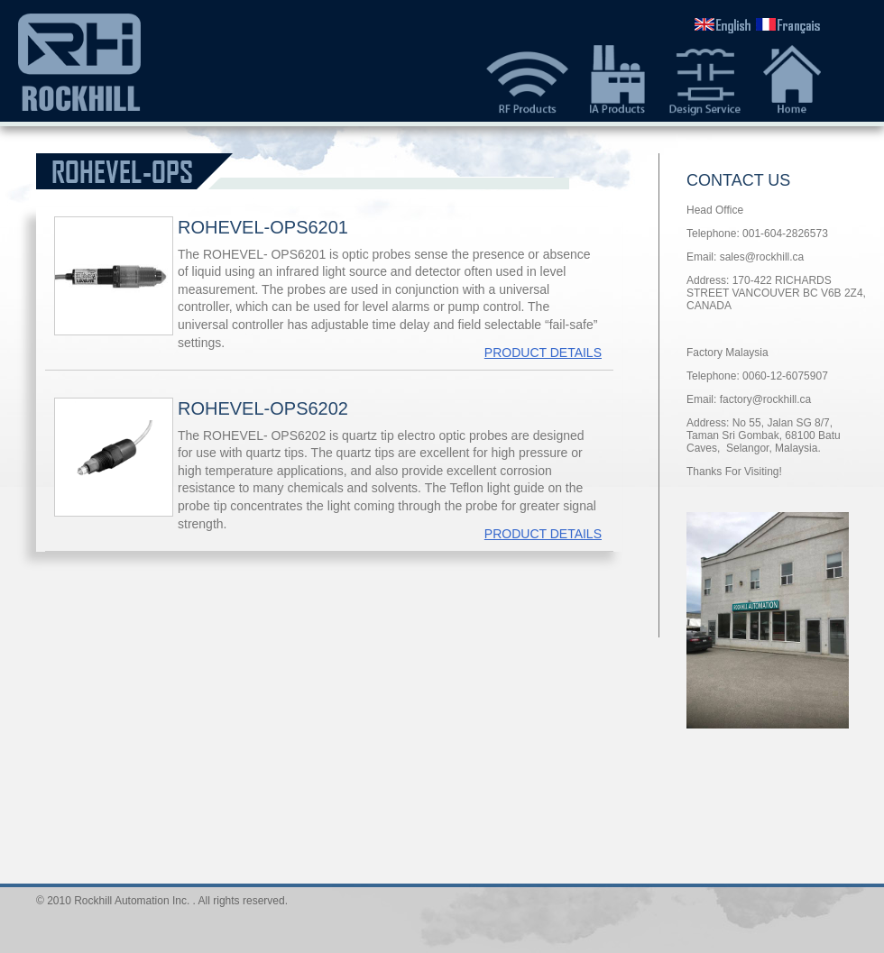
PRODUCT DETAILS (543, 352)
